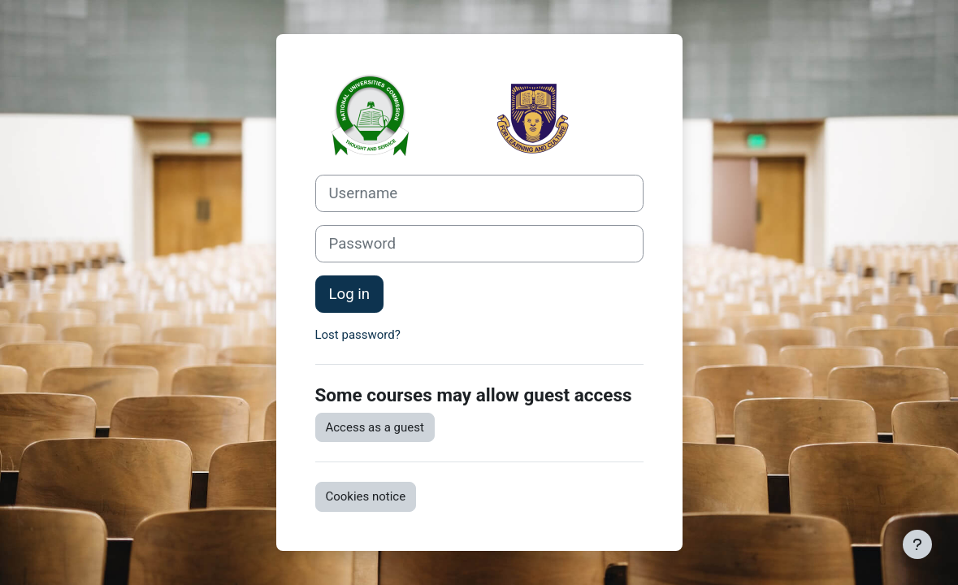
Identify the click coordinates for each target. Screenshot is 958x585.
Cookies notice (366, 496)
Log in (350, 294)
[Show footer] (917, 544)
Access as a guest (375, 427)
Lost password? (358, 334)
